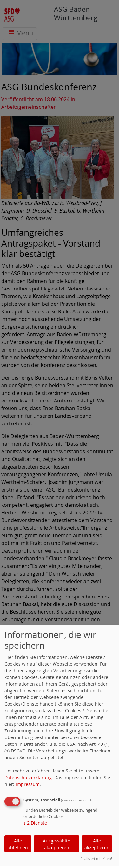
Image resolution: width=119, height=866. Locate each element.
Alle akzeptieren (96, 844)
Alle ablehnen (18, 844)
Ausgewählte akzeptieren (56, 844)
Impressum (28, 784)
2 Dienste (35, 823)
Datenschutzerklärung (28, 777)
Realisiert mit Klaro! (96, 858)
